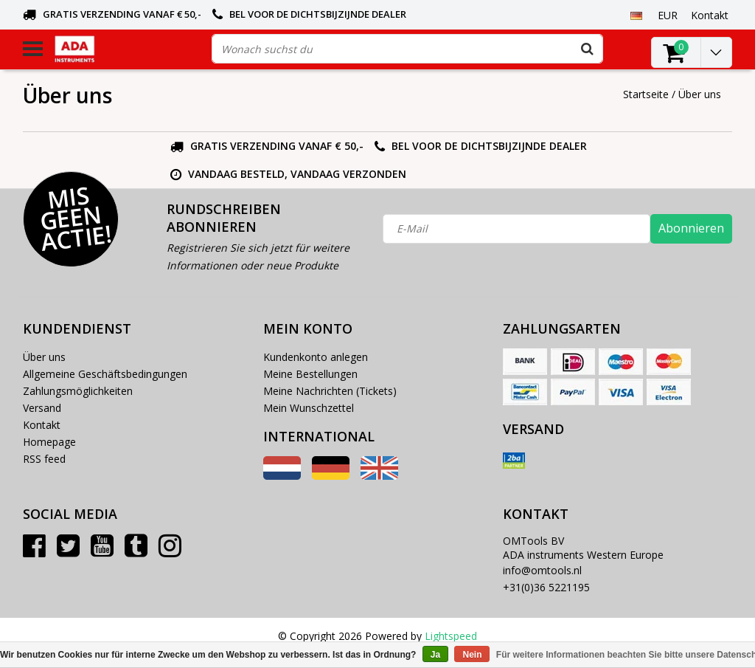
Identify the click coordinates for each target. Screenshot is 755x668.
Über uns (699, 94)
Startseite (646, 94)
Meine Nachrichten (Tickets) (330, 391)
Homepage (49, 442)
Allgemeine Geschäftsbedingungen (105, 374)
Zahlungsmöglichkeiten (78, 391)
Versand (42, 408)
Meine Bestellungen (310, 374)
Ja (435, 655)
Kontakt (41, 425)
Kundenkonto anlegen (315, 357)
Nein (471, 655)
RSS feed (44, 459)
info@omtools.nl (542, 570)
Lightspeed (451, 636)
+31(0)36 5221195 (546, 587)
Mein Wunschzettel (308, 408)
